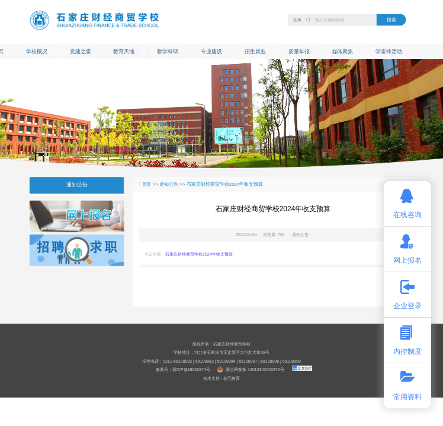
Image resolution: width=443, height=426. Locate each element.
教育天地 (123, 51)
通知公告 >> (173, 184)
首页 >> (151, 184)
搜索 (391, 19)
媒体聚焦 (343, 51)
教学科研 (167, 51)
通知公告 (77, 185)
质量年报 (299, 51)
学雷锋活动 (388, 51)
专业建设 (211, 51)
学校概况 (36, 51)
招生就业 (255, 51)
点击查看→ (188, 253)
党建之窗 (80, 51)
